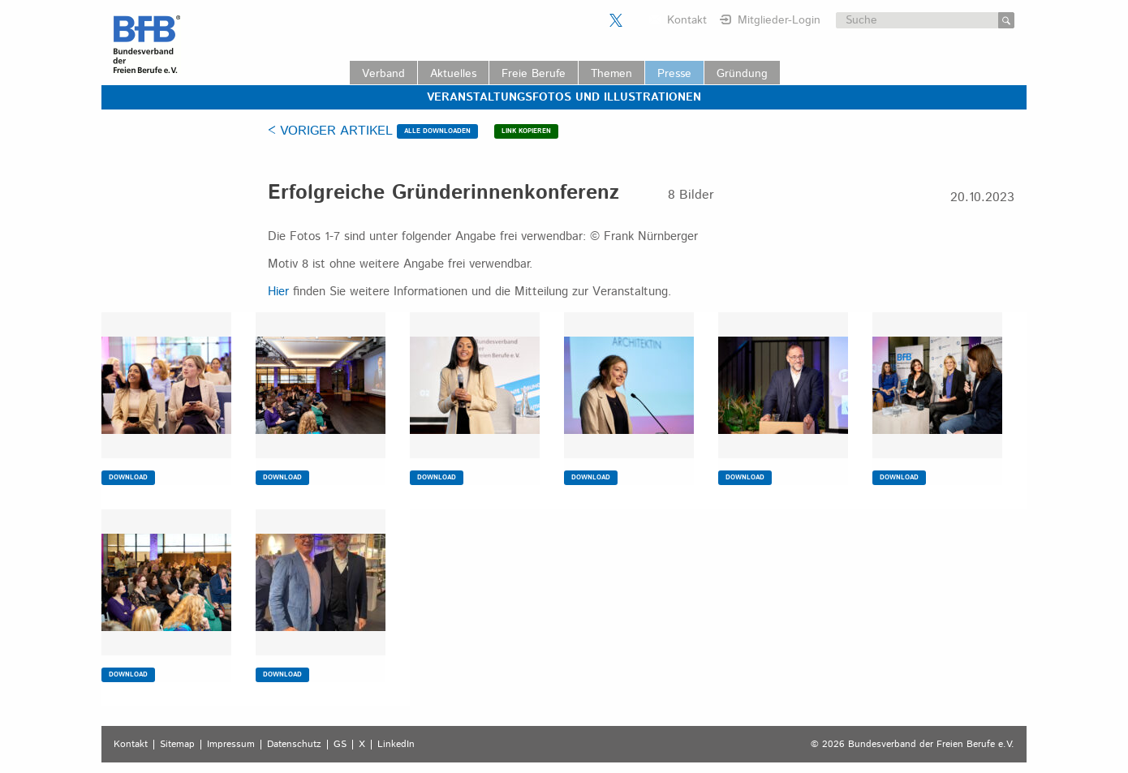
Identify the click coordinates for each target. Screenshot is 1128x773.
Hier (278, 291)
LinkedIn (396, 744)
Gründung (742, 74)
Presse (674, 74)
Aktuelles (453, 74)
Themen (611, 74)
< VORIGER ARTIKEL (330, 131)
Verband (383, 74)
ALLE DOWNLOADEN (437, 131)
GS (340, 744)
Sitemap (177, 744)
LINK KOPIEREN (526, 131)
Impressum (231, 744)
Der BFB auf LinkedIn (636, 20)
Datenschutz (294, 744)
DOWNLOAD (128, 477)
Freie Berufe (534, 74)
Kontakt (687, 20)
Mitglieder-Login (779, 20)
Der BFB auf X (616, 20)
